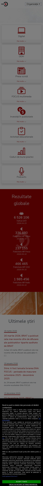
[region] (21, 442)
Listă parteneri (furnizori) (9, 476)
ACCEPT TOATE (21, 482)
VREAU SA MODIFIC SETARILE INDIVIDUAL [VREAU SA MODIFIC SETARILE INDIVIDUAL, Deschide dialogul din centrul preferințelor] (23, 485)
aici (3, 438)
